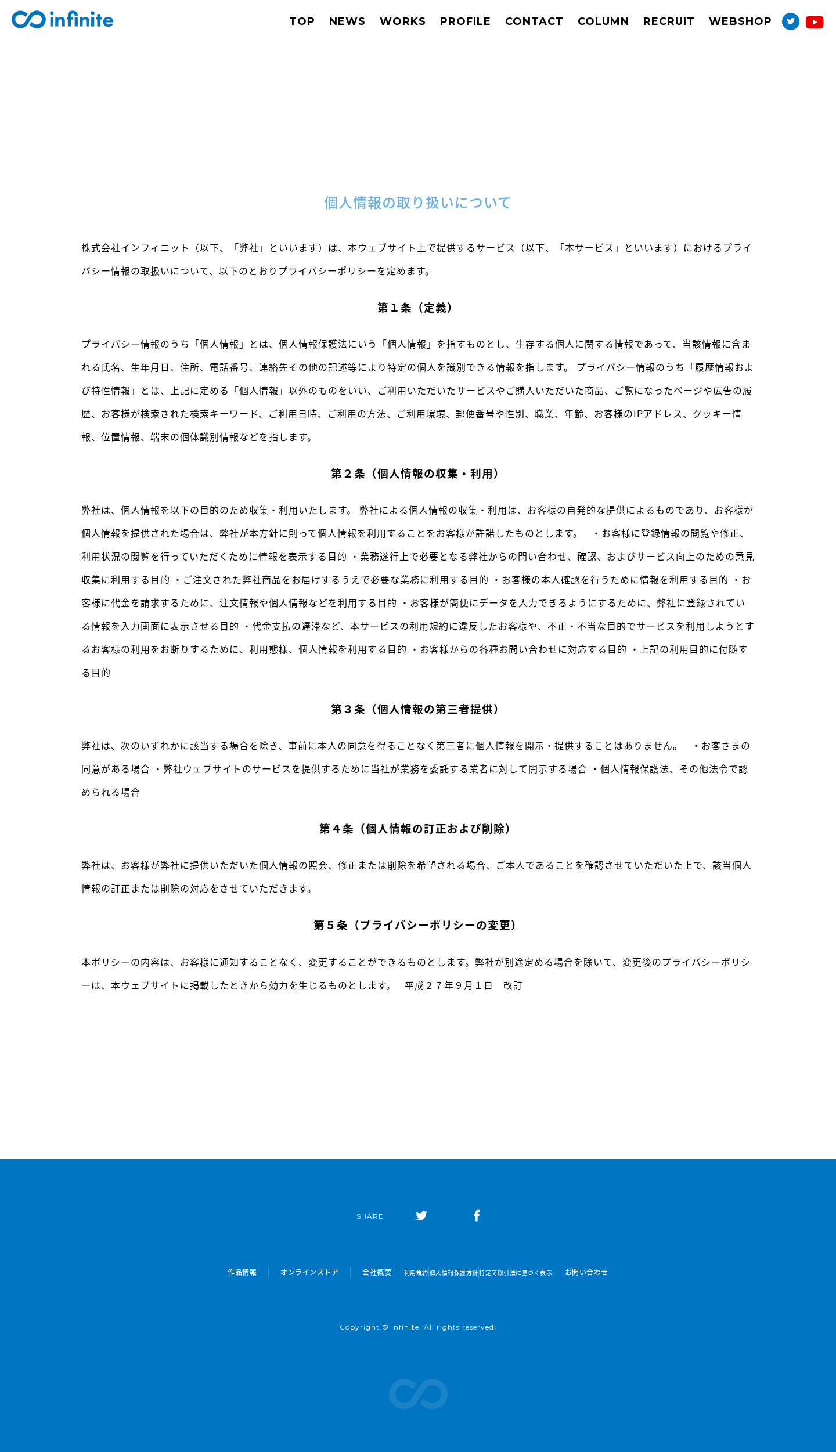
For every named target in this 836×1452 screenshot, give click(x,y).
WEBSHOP (740, 21)
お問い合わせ (635, 1272)
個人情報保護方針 (449, 1272)
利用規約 (382, 1272)
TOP (302, 21)
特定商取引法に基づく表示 (545, 1272)
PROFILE (465, 21)
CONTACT (534, 21)
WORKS (403, 21)
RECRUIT (669, 21)
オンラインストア (262, 1272)
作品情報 (194, 1272)
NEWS (347, 21)
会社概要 (329, 1272)
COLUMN (603, 21)
